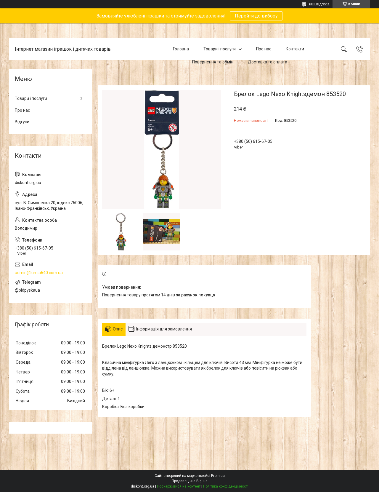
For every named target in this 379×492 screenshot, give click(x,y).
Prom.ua (218, 476)
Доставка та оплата (267, 62)
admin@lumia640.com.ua (39, 272)
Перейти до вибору (256, 16)
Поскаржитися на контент (178, 486)
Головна (181, 49)
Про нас (263, 49)
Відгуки (22, 121)
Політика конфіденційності (225, 486)
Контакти (295, 49)
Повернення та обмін (212, 62)
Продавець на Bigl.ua (190, 481)
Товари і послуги (219, 49)
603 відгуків (319, 4)
